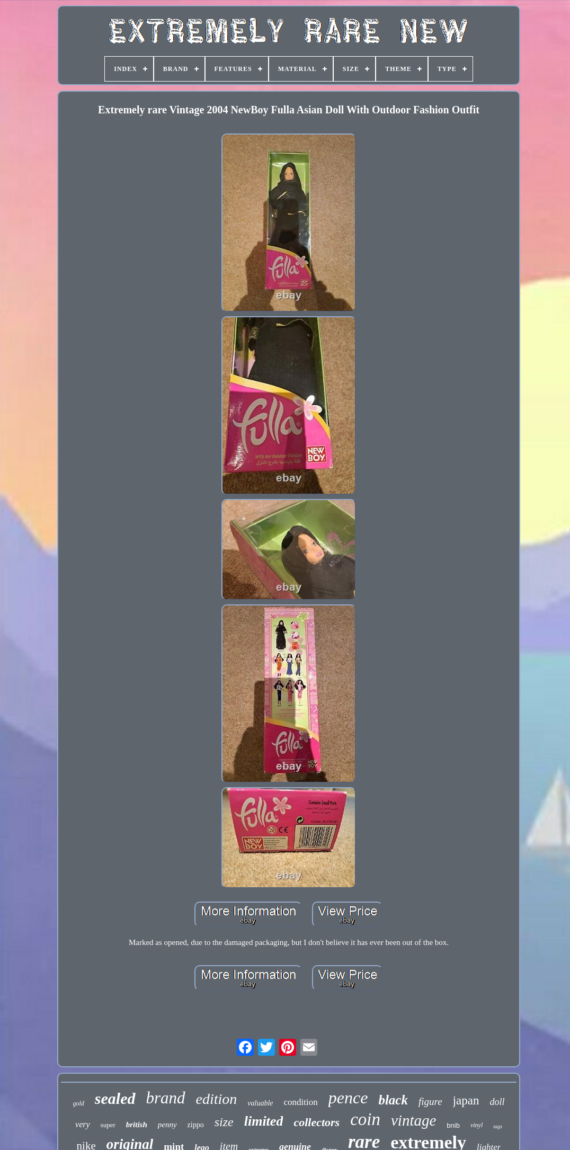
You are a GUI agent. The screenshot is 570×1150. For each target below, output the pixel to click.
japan (466, 1100)
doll (496, 1101)
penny (167, 1124)
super (108, 1125)
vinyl (476, 1125)
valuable (260, 1103)
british (136, 1124)
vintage (413, 1120)
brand (165, 1098)
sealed (115, 1098)
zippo (196, 1125)
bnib (453, 1125)
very (82, 1124)
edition (216, 1099)
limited (263, 1121)
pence (348, 1097)
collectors (316, 1122)
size (224, 1122)
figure (430, 1101)
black (393, 1100)
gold (78, 1103)
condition (301, 1102)
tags (497, 1126)
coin (365, 1119)
